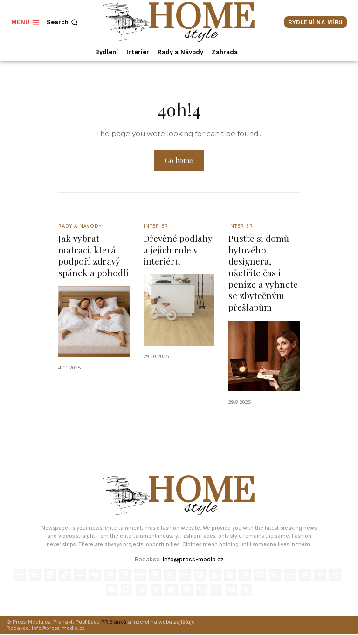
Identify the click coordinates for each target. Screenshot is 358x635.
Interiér (156, 227)
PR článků (113, 623)
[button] (63, 22)
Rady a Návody (80, 227)
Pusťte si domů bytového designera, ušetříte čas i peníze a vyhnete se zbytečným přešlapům (263, 273)
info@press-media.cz (193, 559)
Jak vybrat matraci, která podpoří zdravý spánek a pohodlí (93, 255)
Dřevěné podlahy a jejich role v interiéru (178, 249)
